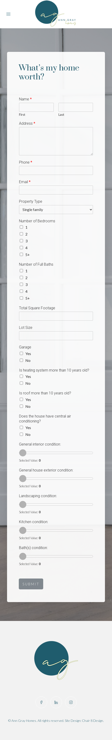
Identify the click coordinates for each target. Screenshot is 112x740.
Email (25, 182)
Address (27, 123)
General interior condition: (40, 444)
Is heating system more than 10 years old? (54, 370)
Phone (25, 162)
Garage (25, 347)
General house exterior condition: (46, 470)
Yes (28, 353)
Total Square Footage (37, 308)
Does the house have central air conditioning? (45, 418)
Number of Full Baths (36, 264)
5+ (27, 254)
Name (25, 99)
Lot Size (25, 327)
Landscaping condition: (38, 496)
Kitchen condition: (33, 522)
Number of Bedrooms (37, 221)
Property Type (30, 201)
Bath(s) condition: (33, 548)
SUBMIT (31, 584)
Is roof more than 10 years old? (45, 393)
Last (61, 114)
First (22, 114)
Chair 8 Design (92, 721)
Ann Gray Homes (24, 721)
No (28, 360)
